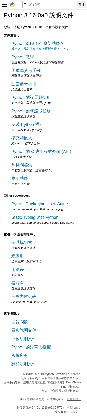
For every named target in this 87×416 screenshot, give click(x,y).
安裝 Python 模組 (27, 124)
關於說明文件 (23, 364)
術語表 (17, 269)
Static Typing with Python (34, 217)
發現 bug (72, 407)
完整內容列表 (23, 296)
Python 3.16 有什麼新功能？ (37, 43)
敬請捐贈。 (74, 399)
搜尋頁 (17, 283)
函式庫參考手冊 (26, 70)
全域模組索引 (23, 242)
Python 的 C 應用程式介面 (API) (41, 151)
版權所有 (19, 355)
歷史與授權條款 (68, 390)
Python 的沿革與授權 (31, 347)
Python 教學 (22, 57)
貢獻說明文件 (23, 330)
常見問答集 (21, 165)
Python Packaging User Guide (39, 204)
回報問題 (19, 322)
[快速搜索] (50, 4)
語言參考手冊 (23, 84)
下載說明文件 (23, 338)
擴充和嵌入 (21, 138)
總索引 (17, 256)
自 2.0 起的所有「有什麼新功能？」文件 (41, 49)
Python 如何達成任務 (31, 111)
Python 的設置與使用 (31, 97)
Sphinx (62, 411)
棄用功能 (19, 178)
